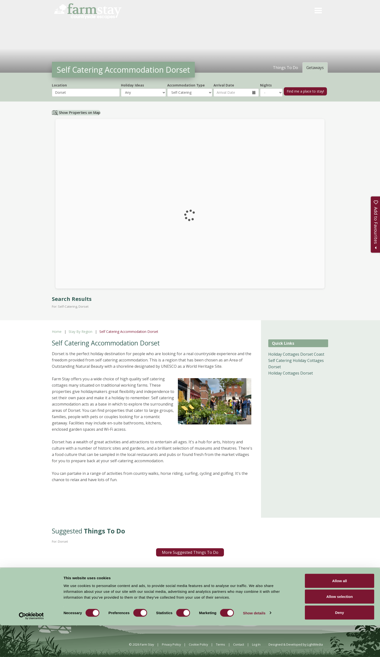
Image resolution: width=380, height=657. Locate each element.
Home (57, 331)
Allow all (339, 612)
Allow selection (339, 628)
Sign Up (345, 573)
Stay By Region (80, 331)
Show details (254, 644)
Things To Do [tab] (285, 67)
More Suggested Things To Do (190, 552)
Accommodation (158, 594)
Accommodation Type (186, 85)
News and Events (189, 594)
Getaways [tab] (315, 67)
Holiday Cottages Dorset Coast (296, 354)
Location (59, 85)
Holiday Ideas (132, 85)
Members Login (280, 595)
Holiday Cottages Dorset (290, 373)
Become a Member (242, 595)
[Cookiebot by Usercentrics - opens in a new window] (31, 647)
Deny (339, 644)
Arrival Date (224, 85)
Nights (266, 85)
